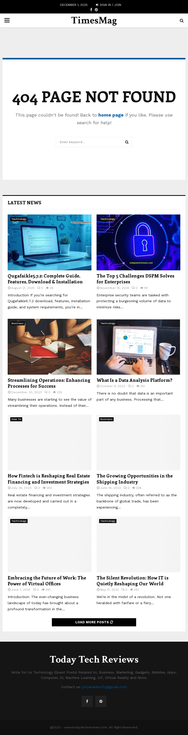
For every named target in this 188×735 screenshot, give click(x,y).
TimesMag (94, 20)
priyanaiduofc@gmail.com (104, 687)
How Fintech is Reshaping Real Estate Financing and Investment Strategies (49, 479)
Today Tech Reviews (94, 659)
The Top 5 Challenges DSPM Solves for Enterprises (135, 279)
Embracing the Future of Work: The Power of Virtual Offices (47, 581)
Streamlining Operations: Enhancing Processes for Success (49, 383)
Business (17, 323)
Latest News (24, 202)
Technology (18, 219)
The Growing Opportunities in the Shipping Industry (135, 479)
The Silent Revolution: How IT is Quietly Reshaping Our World (133, 581)
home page (111, 115)
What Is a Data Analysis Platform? (134, 380)
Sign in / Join (108, 5)
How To (16, 419)
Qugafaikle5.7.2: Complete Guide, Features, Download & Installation (45, 279)
